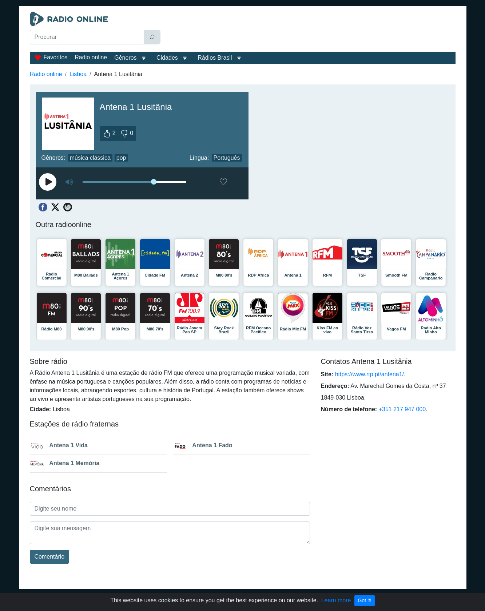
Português (227, 158)
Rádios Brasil (215, 58)
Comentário (50, 557)
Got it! (364, 600)
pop (121, 158)
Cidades (167, 58)
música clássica (90, 158)
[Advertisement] (310, 30)
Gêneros (125, 58)
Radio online (91, 57)
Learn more (336, 600)
